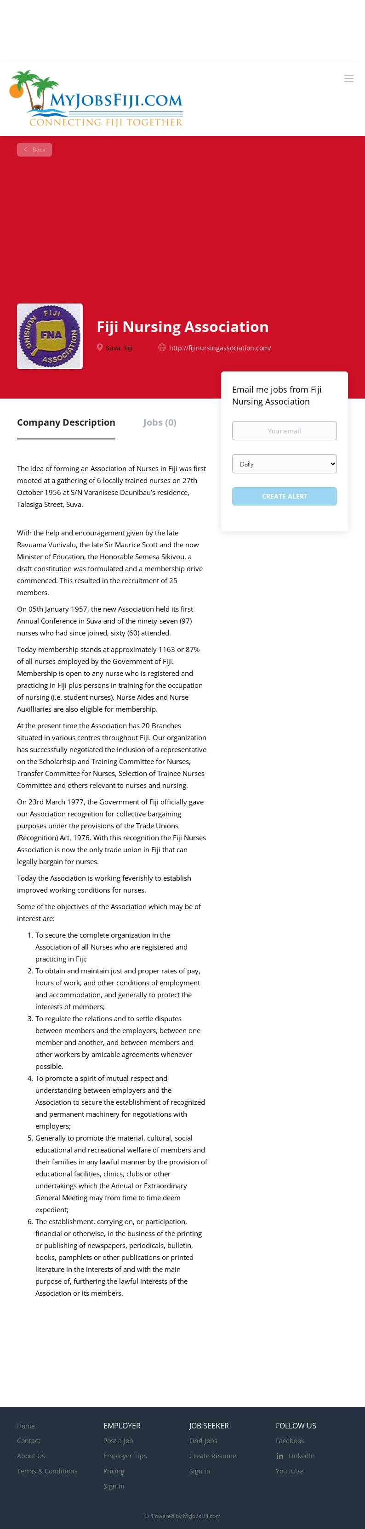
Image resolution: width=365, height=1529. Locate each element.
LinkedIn (302, 1455)
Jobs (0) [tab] (160, 422)
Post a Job (118, 1440)
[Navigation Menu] (349, 78)
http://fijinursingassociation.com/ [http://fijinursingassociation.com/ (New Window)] (220, 347)
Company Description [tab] (66, 422)
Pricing (114, 1471)
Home (26, 1426)
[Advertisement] (186, 230)
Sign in (114, 1486)
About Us (31, 1455)
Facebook (290, 1440)
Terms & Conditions (47, 1471)
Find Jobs (203, 1440)
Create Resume (212, 1455)
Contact (28, 1440)
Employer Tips (125, 1455)
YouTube (289, 1471)
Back (38, 149)
